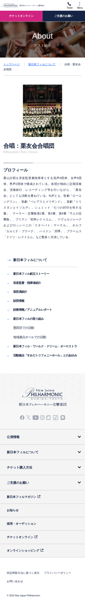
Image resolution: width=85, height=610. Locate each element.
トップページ (11, 64)
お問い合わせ (15, 581)
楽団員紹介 (20, 291)
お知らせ (13, 510)
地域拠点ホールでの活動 (29, 337)
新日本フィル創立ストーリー (31, 273)
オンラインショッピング (23, 550)
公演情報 (13, 437)
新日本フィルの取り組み (28, 318)
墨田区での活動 (23, 328)
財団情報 (18, 300)
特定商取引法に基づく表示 (23, 573)
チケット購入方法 (19, 467)
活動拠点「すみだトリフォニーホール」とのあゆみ (45, 355)
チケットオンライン (20, 537)
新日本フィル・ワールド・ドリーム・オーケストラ (45, 346)
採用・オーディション (21, 523)
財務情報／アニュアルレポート (32, 309)
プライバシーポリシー (57, 573)
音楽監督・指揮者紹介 (27, 283)
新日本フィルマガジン (21, 497)
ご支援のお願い (18, 482)
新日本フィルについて (42, 64)
